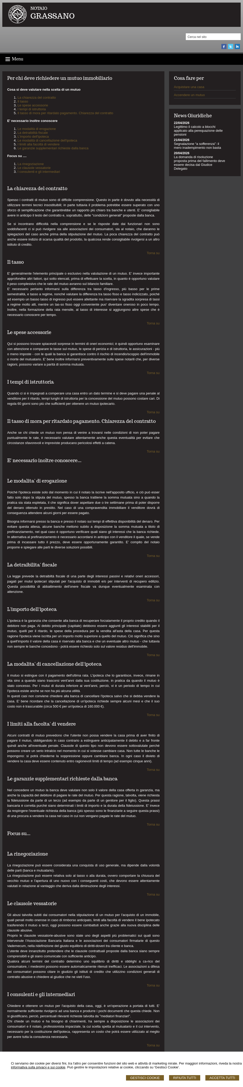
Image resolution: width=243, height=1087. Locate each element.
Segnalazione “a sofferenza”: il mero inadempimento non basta (197, 146)
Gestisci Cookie (145, 1078)
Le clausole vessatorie (34, 168)
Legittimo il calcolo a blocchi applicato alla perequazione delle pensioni (198, 130)
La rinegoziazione (31, 164)
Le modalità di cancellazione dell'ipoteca (47, 140)
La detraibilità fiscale (33, 133)
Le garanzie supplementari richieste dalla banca (53, 148)
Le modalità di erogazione (37, 129)
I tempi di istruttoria (32, 109)
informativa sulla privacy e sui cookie (38, 1067)
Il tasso (23, 101)
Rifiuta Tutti (184, 1078)
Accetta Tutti (222, 1078)
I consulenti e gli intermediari (39, 172)
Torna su (153, 253)
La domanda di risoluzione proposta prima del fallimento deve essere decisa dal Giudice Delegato (199, 162)
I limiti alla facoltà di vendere (39, 144)
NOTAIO (38, 8)
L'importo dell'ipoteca (33, 136)
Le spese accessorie (33, 105)
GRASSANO (52, 16)
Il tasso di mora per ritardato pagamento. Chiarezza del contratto (65, 113)
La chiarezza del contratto (37, 97)
